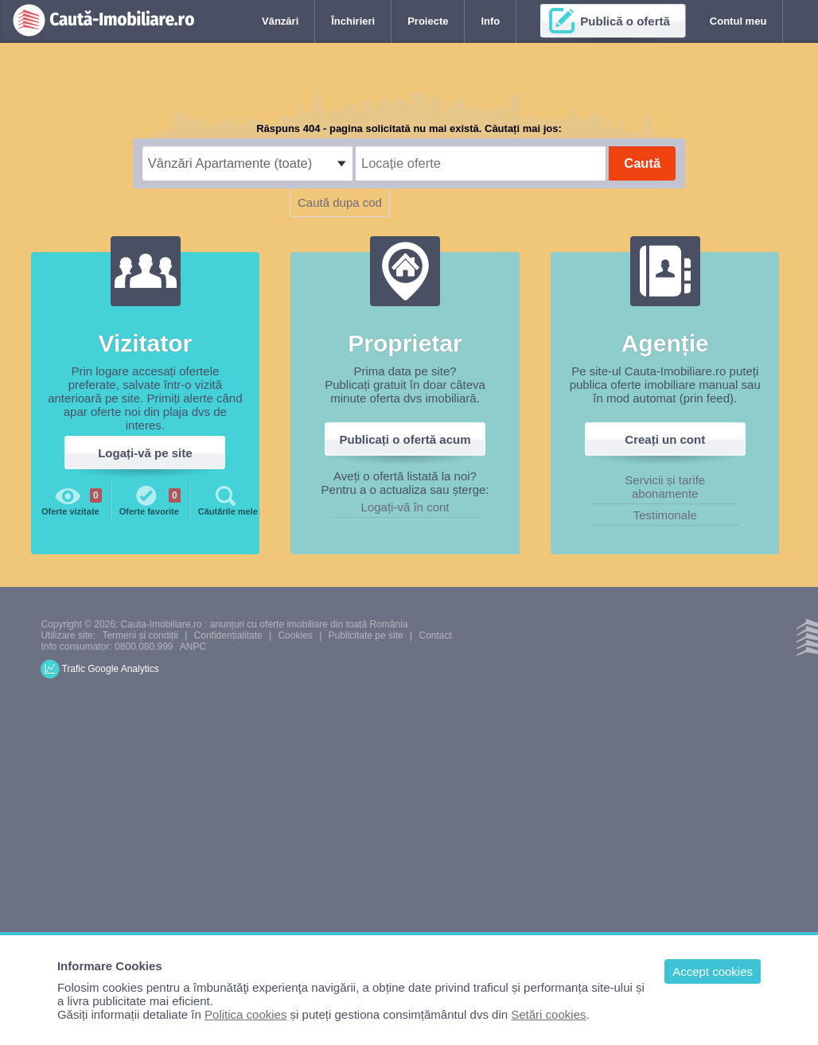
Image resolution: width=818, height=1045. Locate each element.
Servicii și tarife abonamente (665, 486)
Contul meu (738, 21)
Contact (435, 635)
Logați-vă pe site (145, 453)
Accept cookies (712, 971)
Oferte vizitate (71, 499)
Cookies (295, 635)
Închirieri (353, 21)
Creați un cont (665, 439)
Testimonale (665, 515)
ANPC (193, 646)
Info (490, 21)
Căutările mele (228, 499)
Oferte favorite (150, 499)
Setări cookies (548, 1014)
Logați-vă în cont (405, 507)
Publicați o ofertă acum (405, 439)
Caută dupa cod (340, 202)
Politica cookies (245, 1014)
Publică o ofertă (625, 21)
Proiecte (427, 21)
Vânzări (280, 21)
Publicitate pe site (366, 635)
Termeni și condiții (139, 635)
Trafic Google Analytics (109, 668)
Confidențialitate (228, 635)
